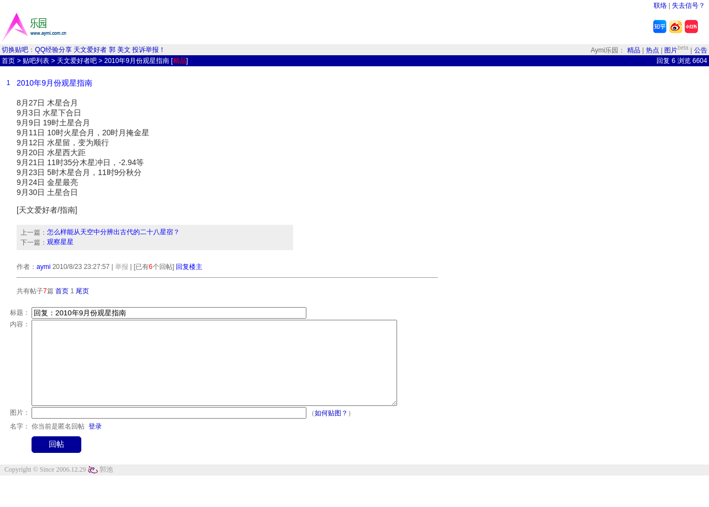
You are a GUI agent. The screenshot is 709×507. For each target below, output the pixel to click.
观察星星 (60, 242)
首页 (8, 61)
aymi (43, 267)
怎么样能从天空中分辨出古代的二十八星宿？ (113, 232)
